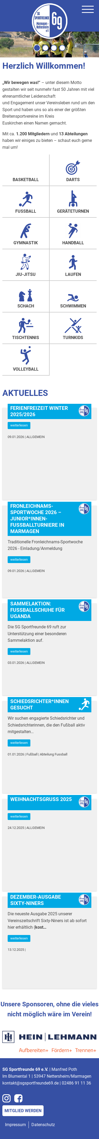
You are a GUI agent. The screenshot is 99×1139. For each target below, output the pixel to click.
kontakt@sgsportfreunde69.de (30, 1083)
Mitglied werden (22, 1110)
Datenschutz (43, 1124)
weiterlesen (19, 425)
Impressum (15, 1124)
